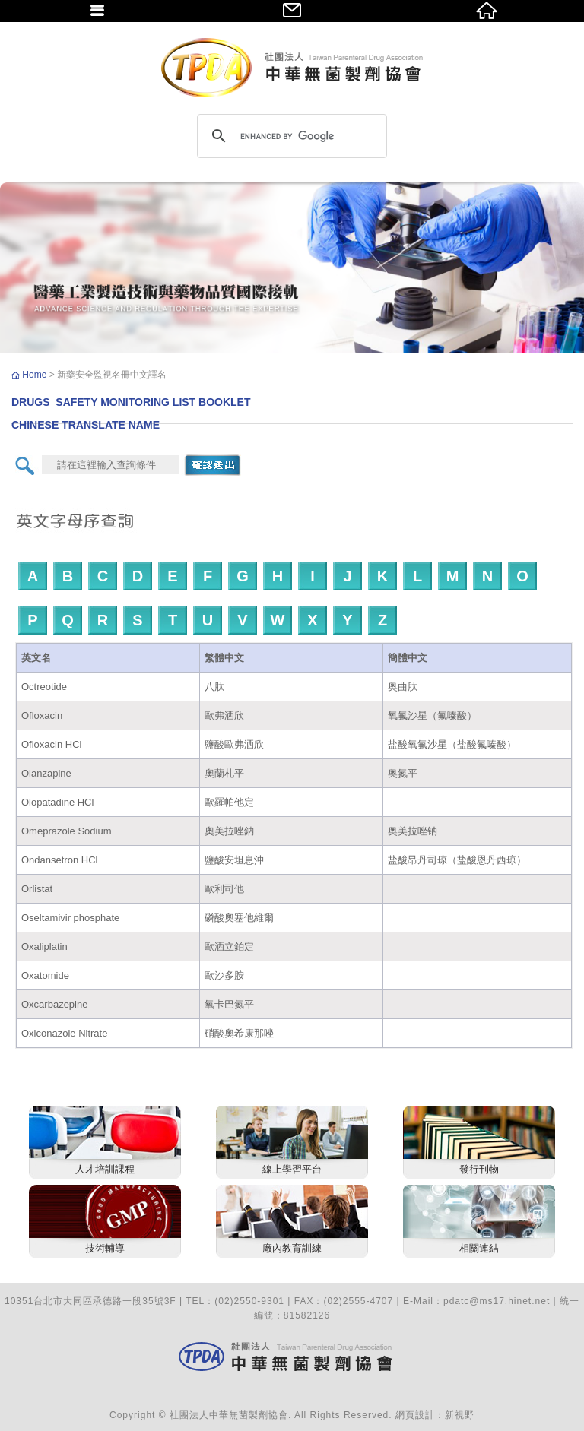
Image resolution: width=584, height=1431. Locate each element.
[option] (292, 267)
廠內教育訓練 (292, 1248)
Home (35, 374)
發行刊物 (479, 1169)
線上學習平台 (292, 1169)
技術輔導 (105, 1248)
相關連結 (479, 1248)
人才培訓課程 (105, 1169)
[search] (289, 136)
